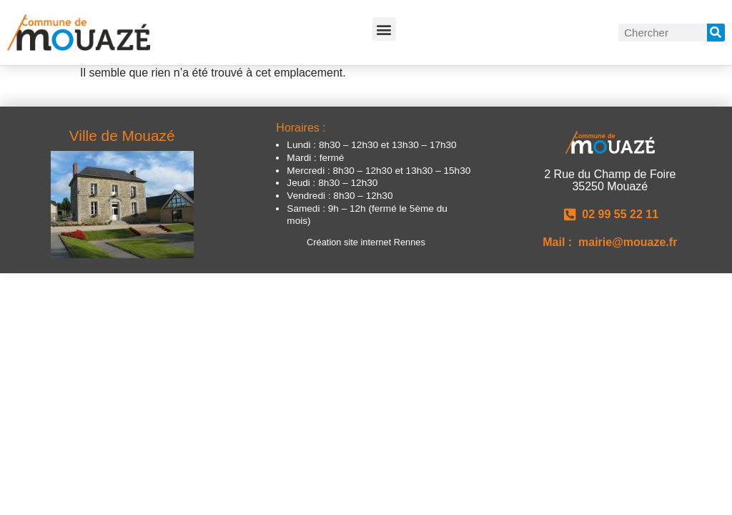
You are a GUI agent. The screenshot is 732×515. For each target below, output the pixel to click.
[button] (384, 29)
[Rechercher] (716, 32)
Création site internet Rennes (366, 242)
